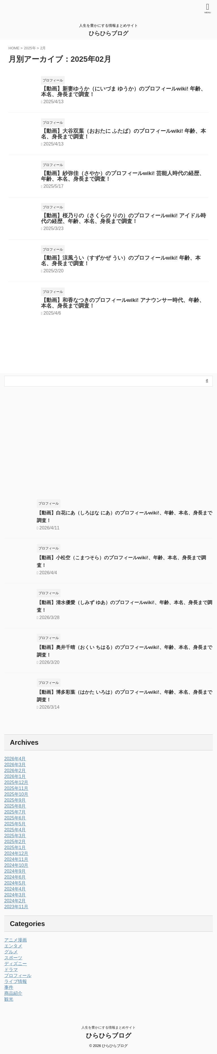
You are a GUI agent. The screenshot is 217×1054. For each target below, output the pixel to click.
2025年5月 (15, 823)
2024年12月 (16, 853)
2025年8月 (15, 806)
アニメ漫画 (15, 940)
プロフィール (17, 975)
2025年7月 (15, 812)
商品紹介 (13, 993)
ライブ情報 (15, 981)
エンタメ (13, 945)
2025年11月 (16, 788)
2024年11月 (16, 859)
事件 (8, 987)
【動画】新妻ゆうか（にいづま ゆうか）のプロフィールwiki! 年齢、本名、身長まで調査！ (123, 91)
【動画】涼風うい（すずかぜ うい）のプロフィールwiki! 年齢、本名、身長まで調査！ (121, 260)
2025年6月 (15, 818)
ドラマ (11, 969)
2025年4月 (15, 829)
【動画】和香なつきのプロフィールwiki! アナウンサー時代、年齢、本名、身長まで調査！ (123, 303)
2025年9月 (15, 800)
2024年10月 (16, 865)
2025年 (30, 48)
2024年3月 (15, 894)
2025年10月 (16, 794)
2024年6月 (15, 877)
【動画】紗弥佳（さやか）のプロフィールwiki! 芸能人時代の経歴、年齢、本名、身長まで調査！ (123, 176)
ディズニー (15, 963)
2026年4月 (15, 758)
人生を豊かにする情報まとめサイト (108, 1027)
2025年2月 (15, 841)
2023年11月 (16, 906)
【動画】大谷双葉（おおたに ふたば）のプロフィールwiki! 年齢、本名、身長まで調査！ (123, 134)
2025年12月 (16, 782)
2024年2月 (15, 900)
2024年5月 (15, 883)
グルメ (11, 951)
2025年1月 (15, 847)
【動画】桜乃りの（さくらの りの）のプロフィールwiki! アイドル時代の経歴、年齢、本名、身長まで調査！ (123, 218)
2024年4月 (15, 889)
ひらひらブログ (108, 33)
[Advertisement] (105, 445)
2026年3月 (15, 764)
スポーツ (13, 957)
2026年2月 (15, 770)
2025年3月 (15, 835)
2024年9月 (15, 871)
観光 (8, 999)
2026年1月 (15, 776)
